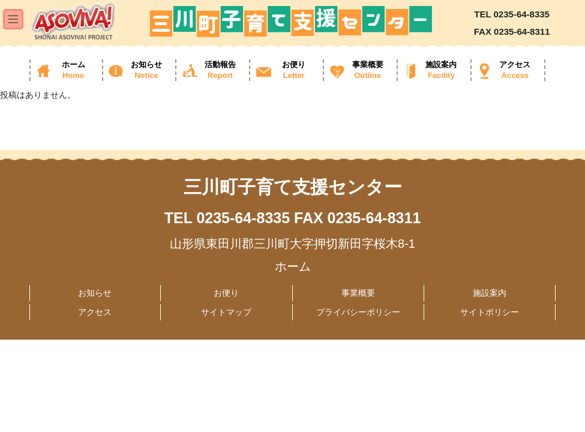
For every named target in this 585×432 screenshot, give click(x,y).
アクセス (95, 312)
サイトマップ (226, 312)
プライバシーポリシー (358, 312)
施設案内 (489, 293)
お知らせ (95, 293)
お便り (226, 293)
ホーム (293, 266)
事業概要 (358, 293)
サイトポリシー (489, 312)
